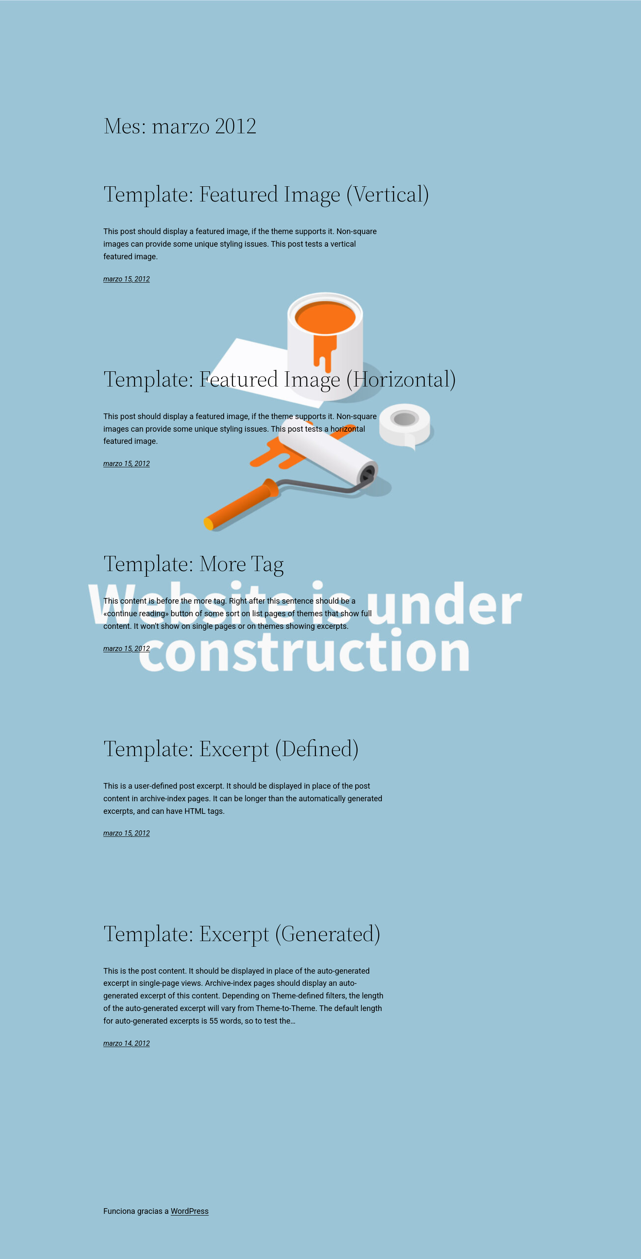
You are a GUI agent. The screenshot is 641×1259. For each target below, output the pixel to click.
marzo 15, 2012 (126, 279)
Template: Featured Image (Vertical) (266, 194)
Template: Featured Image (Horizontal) (280, 379)
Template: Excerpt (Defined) (231, 748)
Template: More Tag (193, 563)
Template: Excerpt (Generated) (242, 933)
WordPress (189, 1211)
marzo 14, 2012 (126, 1043)
